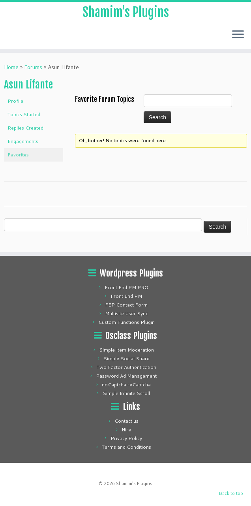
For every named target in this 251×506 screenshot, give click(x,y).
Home (11, 67)
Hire (126, 429)
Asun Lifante (28, 84)
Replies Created (25, 127)
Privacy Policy (126, 438)
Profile (15, 101)
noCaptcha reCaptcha (126, 384)
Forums (33, 67)
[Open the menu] (238, 35)
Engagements (22, 141)
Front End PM (126, 296)
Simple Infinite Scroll (126, 393)
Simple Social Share (126, 358)
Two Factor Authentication (126, 367)
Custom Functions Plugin (126, 322)
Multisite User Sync (126, 313)
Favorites (18, 154)
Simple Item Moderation (126, 349)
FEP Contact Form (126, 304)
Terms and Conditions (126, 447)
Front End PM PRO (126, 287)
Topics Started (23, 114)
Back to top (231, 493)
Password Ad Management (126, 375)
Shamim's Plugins (125, 12)
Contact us (126, 421)
